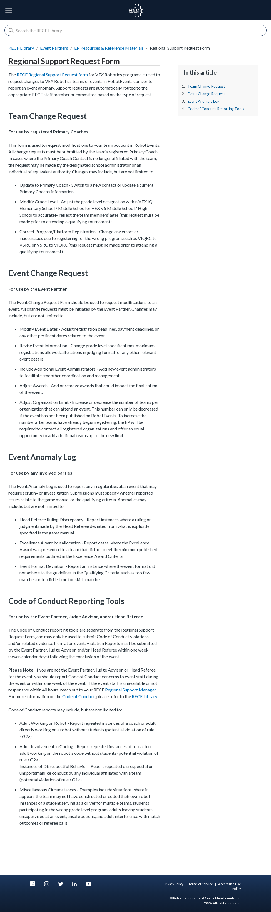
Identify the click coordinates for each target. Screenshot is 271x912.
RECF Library (21, 47)
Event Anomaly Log (203, 101)
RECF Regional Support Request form (52, 74)
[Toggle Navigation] (8, 10)
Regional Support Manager (130, 689)
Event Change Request (206, 94)
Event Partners (54, 47)
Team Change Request (206, 86)
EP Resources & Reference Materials (109, 47)
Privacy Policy (173, 884)
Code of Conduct (78, 696)
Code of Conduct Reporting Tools (216, 109)
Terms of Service (200, 884)
